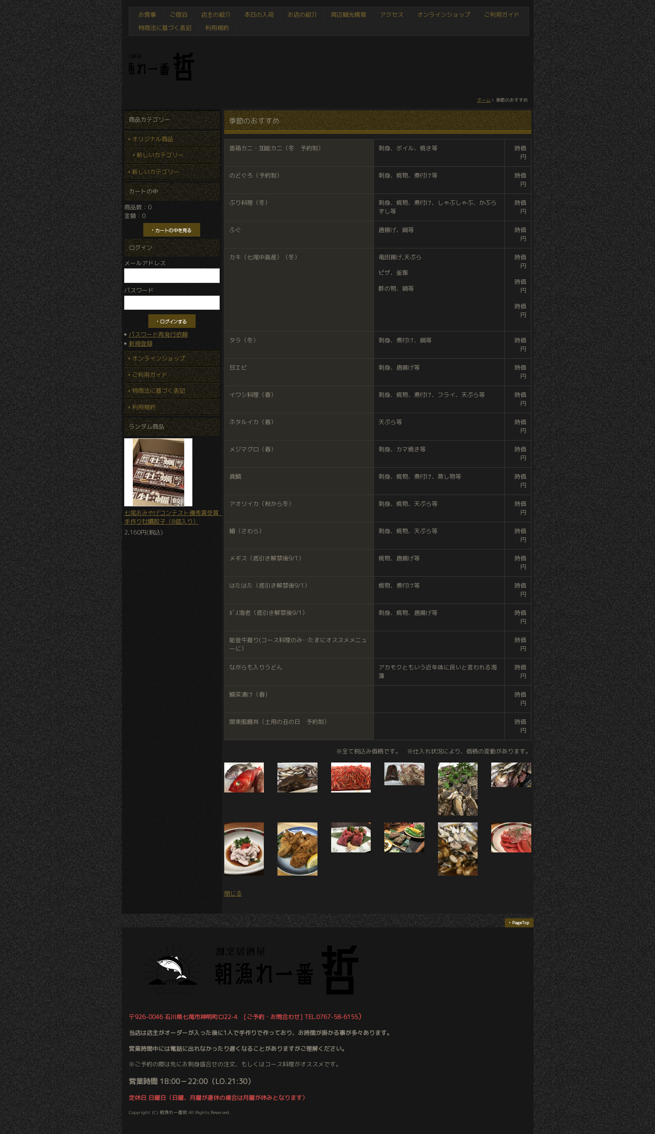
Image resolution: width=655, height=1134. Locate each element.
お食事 (147, 14)
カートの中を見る (171, 230)
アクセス (391, 14)
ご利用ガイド (501, 14)
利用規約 (217, 28)
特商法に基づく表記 (164, 28)
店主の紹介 (216, 14)
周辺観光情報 (348, 14)
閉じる (233, 893)
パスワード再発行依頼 (158, 334)
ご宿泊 (178, 14)
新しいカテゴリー (160, 155)
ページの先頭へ (519, 922)
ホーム (484, 100)
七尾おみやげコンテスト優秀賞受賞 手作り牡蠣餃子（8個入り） (172, 481)
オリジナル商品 (152, 139)
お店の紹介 (302, 14)
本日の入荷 (259, 14)
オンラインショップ (443, 14)
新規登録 (140, 343)
